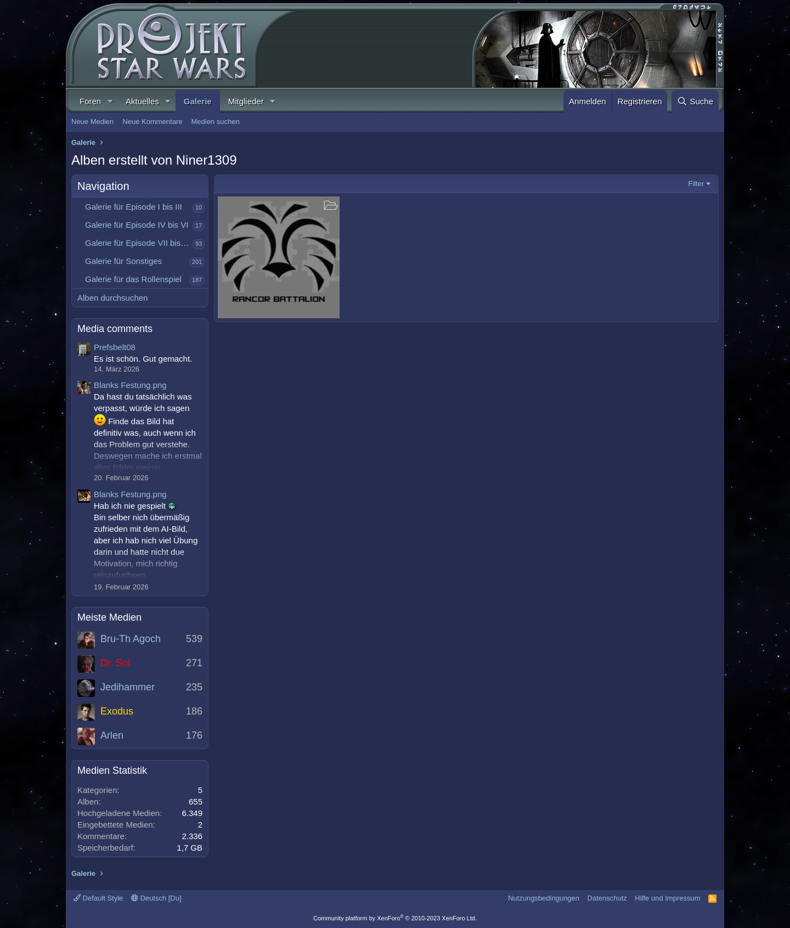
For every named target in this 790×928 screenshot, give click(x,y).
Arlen (111, 735)
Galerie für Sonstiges (123, 261)
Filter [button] (696, 183)
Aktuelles (142, 101)
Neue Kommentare (152, 121)
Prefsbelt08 (115, 347)
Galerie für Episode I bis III (133, 206)
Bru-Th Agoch (130, 638)
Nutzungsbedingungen (543, 898)
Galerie (198, 101)
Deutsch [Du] (156, 898)
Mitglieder (246, 101)
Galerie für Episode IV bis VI (136, 224)
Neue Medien (92, 121)
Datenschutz (607, 898)
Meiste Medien (109, 617)
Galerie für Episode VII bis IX (138, 243)
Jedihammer (127, 687)
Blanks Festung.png (130, 385)
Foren (90, 101)
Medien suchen (215, 121)
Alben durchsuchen (112, 297)
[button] (109, 101)
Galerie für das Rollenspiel (133, 279)
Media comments (115, 328)
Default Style (98, 898)
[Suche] (695, 101)
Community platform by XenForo (395, 918)
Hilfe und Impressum (667, 898)
